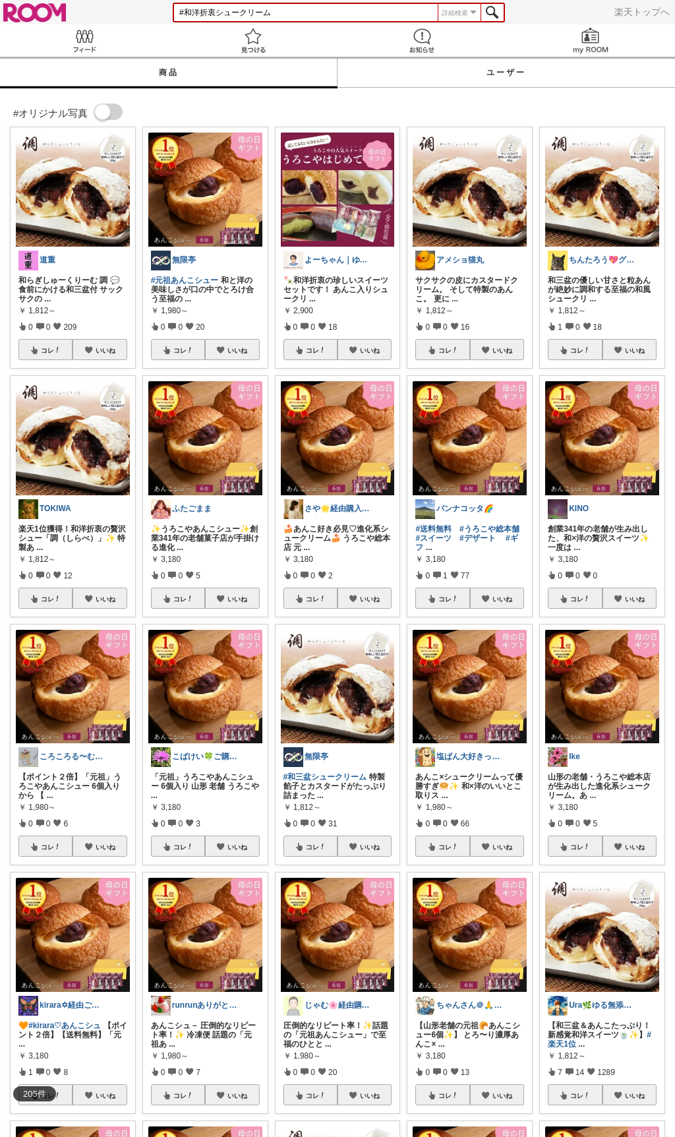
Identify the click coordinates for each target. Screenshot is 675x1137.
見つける (253, 40)
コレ (51, 350)
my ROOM (590, 40)
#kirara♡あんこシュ (64, 1025)
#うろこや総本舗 (489, 529)
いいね (105, 350)
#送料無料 (433, 529)
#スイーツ (433, 538)
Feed (84, 40)
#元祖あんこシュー (185, 280)
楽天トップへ (642, 12)
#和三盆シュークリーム (325, 777)
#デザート (477, 538)
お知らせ (422, 40)
